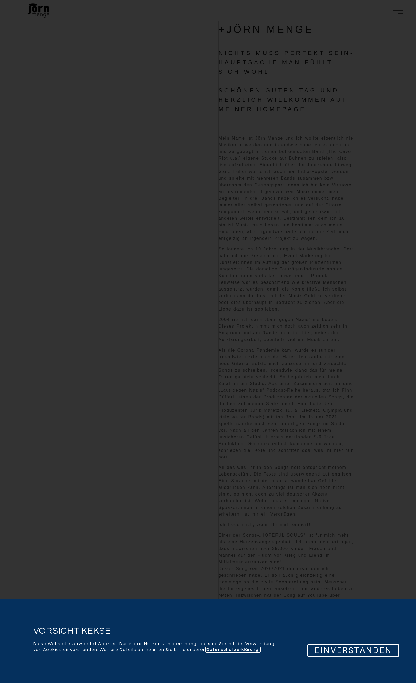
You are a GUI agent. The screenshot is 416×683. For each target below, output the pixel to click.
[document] (208, 341)
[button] (353, 650)
